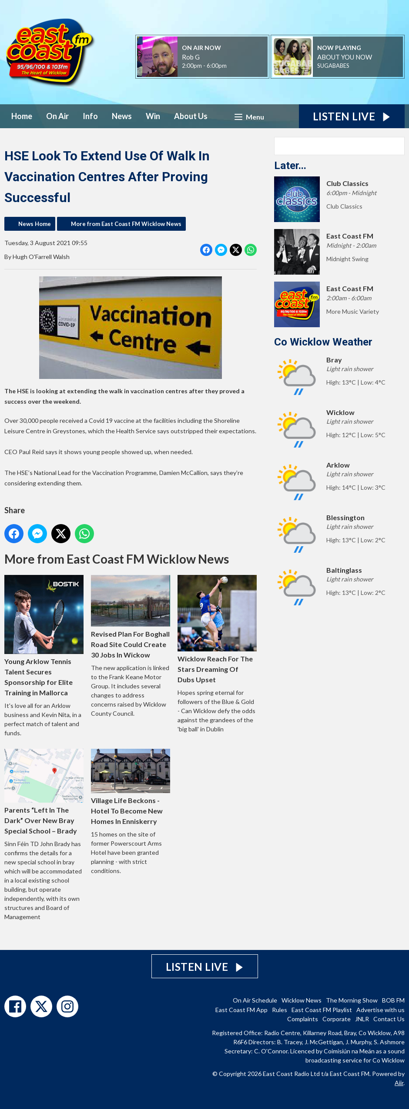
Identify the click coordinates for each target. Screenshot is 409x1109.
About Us (191, 116)
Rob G (191, 57)
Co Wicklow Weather (323, 342)
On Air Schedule (255, 1000)
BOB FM (393, 1000)
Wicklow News (302, 1000)
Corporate (336, 1019)
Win (153, 116)
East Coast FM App (241, 1009)
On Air (57, 116)
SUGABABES (333, 65)
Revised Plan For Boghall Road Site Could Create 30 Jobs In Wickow (130, 617)
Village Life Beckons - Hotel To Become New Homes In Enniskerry (130, 787)
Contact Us (389, 1019)
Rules (279, 1009)
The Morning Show (352, 1000)
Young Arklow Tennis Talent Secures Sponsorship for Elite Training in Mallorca (44, 636)
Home (21, 116)
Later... (290, 165)
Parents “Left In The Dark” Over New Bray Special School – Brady (44, 792)
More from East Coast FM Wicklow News (126, 223)
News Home (34, 223)
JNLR (362, 1019)
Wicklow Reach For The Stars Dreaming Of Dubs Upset (217, 629)
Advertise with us (380, 1009)
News (122, 116)
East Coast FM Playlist (322, 1009)
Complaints (302, 1019)
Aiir (399, 1082)
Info (90, 116)
